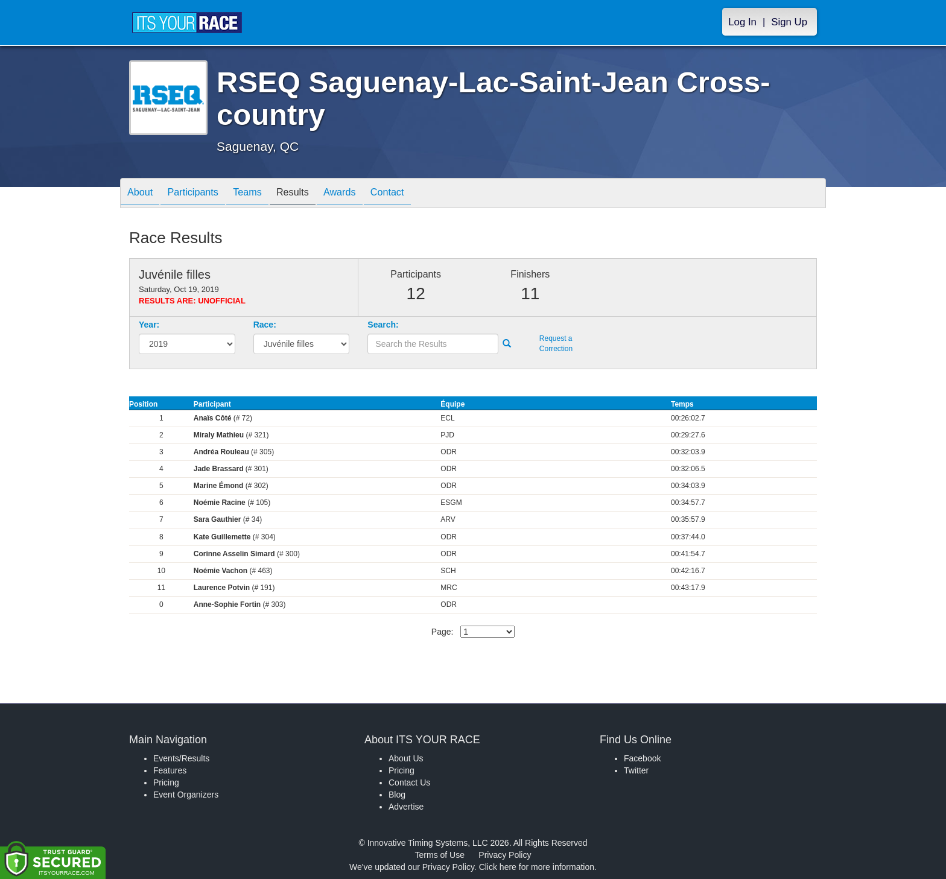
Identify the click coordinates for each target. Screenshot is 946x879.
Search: (382, 324)
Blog (397, 794)
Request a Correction (556, 343)
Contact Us (409, 782)
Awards (367, 194)
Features (169, 770)
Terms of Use (440, 855)
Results (314, 194)
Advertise (406, 806)
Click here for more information (536, 867)
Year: (149, 324)
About (143, 194)
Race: (264, 324)
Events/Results (181, 758)
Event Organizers (185, 794)
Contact (420, 194)
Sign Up (789, 22)
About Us (406, 758)
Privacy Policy (504, 855)
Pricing (166, 782)
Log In (742, 22)
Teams (263, 194)
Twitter (636, 770)
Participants (202, 194)
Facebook (642, 758)
